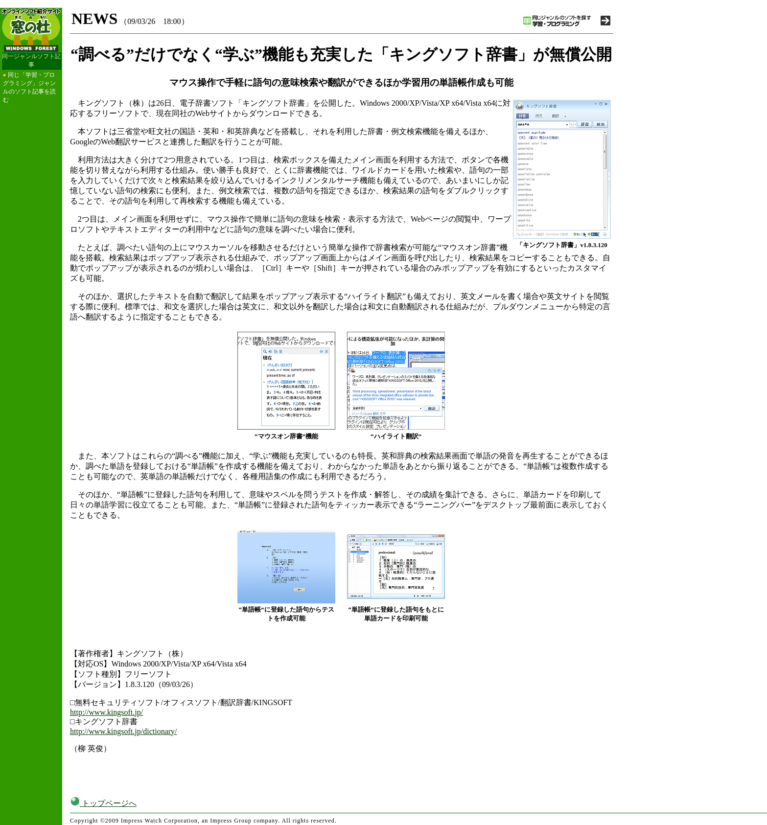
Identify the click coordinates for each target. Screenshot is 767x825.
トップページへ (103, 803)
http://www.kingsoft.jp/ (106, 712)
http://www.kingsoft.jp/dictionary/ (123, 731)
